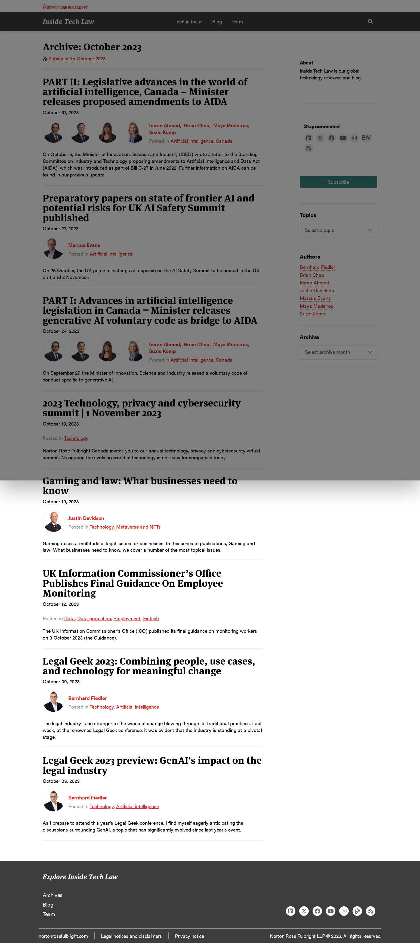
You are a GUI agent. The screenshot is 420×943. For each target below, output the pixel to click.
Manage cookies (213, 50)
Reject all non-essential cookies (294, 50)
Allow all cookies (131, 50)
